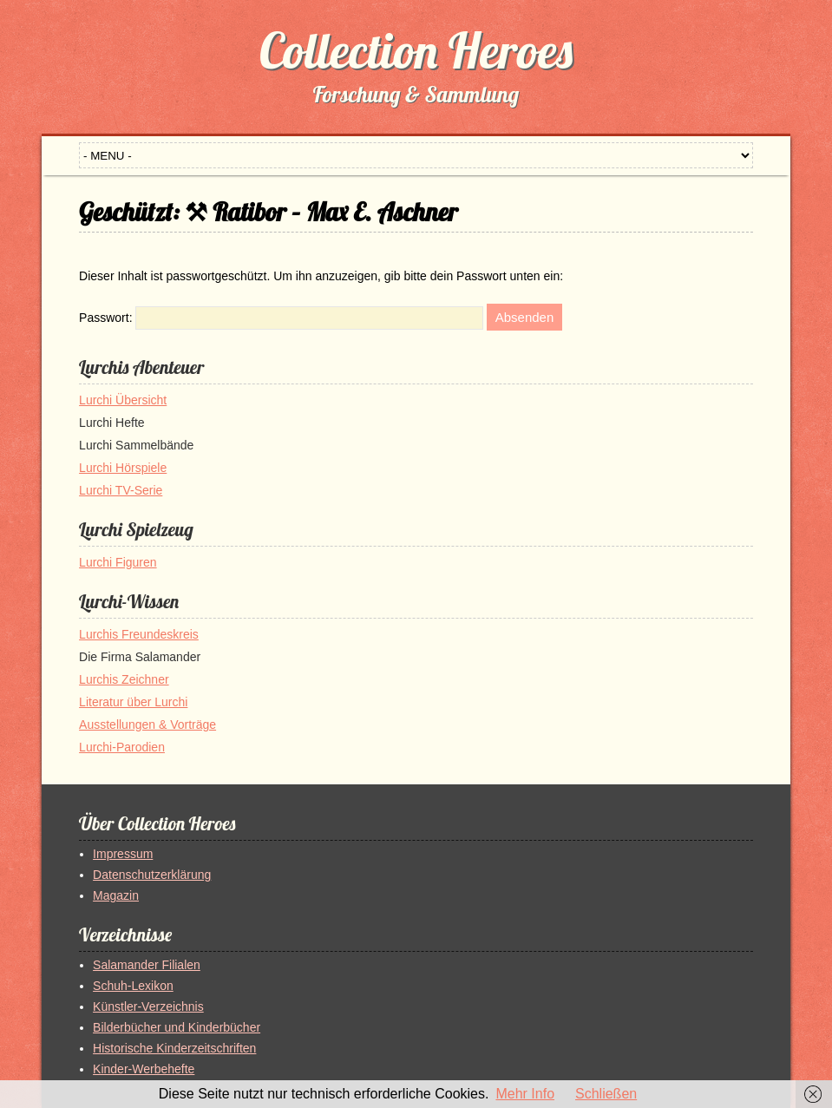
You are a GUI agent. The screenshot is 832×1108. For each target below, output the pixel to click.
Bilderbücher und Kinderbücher (176, 1027)
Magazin (116, 895)
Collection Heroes (416, 50)
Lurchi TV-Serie (120, 490)
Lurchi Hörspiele (123, 468)
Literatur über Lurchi (133, 702)
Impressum (123, 854)
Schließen (606, 1093)
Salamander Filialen (146, 965)
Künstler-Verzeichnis (148, 1006)
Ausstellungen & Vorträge (147, 724)
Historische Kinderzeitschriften (174, 1048)
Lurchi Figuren (118, 562)
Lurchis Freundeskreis (139, 634)
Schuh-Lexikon (133, 986)
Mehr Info (524, 1093)
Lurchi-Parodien (122, 747)
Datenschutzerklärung (152, 875)
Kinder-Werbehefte (143, 1069)
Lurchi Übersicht (123, 400)
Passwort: (281, 318)
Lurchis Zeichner (124, 679)
